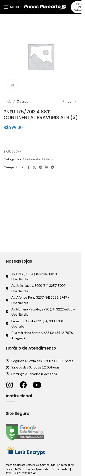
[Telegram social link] (52, 167)
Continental (32, 159)
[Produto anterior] (64, 101)
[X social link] (34, 167)
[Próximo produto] (75, 101)
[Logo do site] (45, 7)
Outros (22, 101)
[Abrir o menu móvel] (11, 7)
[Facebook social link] (28, 167)
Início (8, 101)
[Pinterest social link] (41, 167)
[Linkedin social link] (46, 167)
